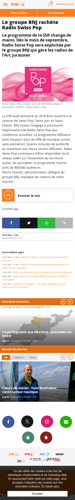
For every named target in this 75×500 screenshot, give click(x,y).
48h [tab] (6, 357)
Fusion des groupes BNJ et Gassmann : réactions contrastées (35, 278)
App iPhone (28, 437)
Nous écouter (66, 4)
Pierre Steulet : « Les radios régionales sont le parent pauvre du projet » (34, 286)
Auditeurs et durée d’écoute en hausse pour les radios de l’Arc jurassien (35, 266)
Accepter (37, 493)
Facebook (8, 422)
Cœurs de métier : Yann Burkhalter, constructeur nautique (29, 390)
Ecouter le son (21, 195)
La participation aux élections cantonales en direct (37, 334)
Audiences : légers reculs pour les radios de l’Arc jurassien (35, 259)
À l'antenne (56, 13)
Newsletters (66, 422)
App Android (46, 437)
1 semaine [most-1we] (18, 357)
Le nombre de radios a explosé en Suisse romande (37, 272)
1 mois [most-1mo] (32, 357)
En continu (19, 13)
